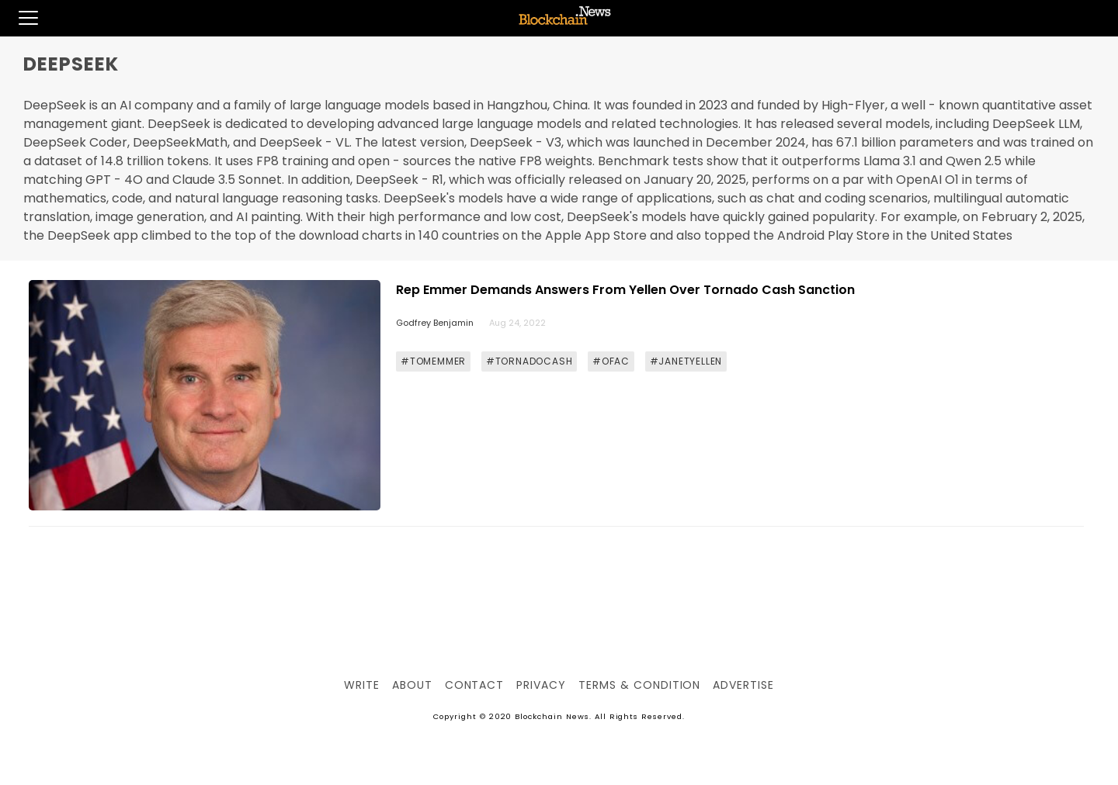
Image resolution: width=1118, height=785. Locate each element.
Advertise (743, 685)
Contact (475, 685)
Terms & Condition (639, 685)
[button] (19, 17)
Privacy (541, 685)
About (412, 685)
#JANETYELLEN (686, 361)
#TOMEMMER (433, 361)
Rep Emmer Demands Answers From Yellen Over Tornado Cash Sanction (625, 290)
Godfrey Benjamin (435, 322)
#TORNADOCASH (529, 361)
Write (362, 685)
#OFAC (611, 361)
